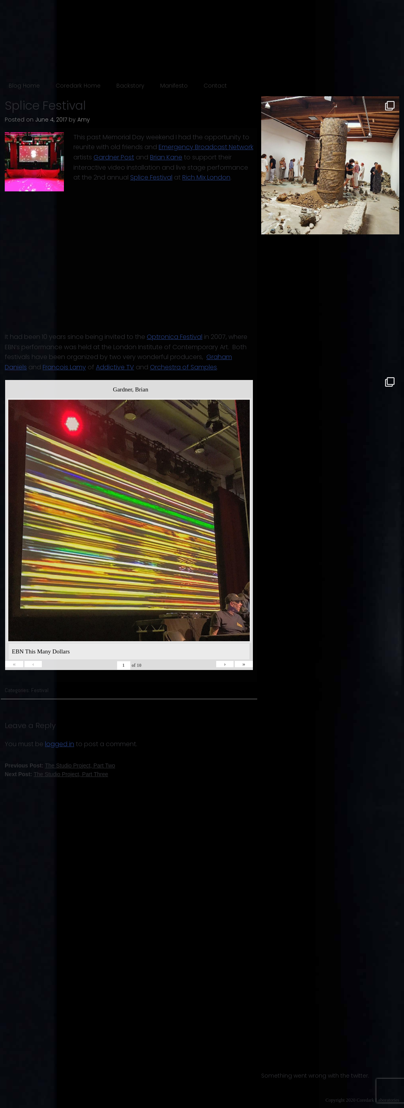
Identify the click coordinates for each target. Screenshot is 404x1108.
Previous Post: (60, 765)
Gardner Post (114, 157)
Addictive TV (115, 367)
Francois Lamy (64, 367)
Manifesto (174, 86)
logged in (59, 744)
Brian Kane (166, 157)
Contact (215, 86)
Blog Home (24, 86)
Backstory (130, 86)
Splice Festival (151, 177)
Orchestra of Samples (183, 367)
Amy (83, 120)
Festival (40, 690)
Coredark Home (78, 86)
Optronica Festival (174, 336)
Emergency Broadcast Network (206, 147)
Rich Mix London (206, 177)
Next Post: (56, 774)
